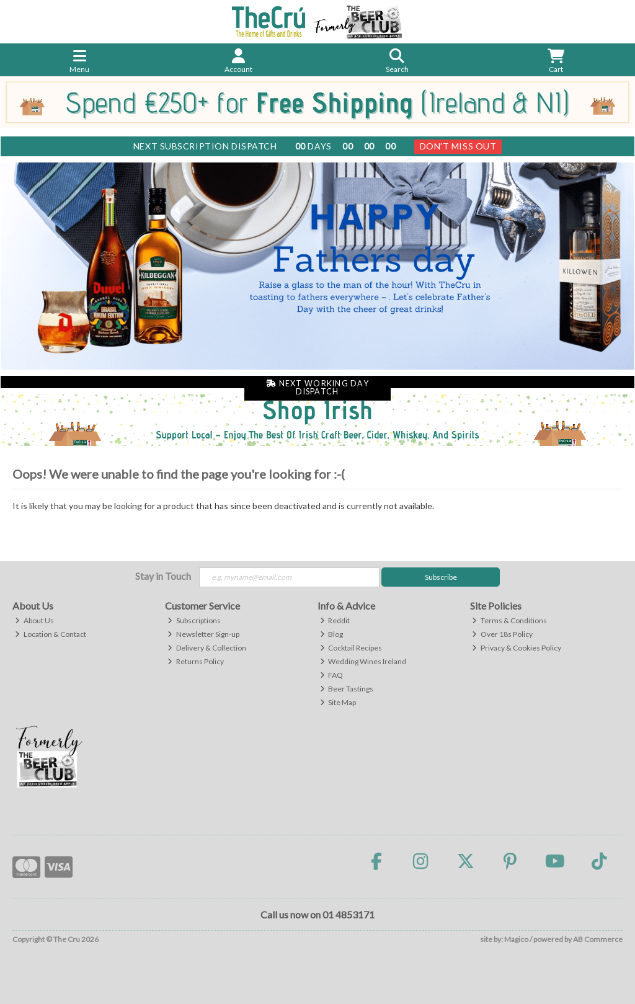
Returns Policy (195, 661)
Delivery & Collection (206, 647)
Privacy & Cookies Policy (516, 647)
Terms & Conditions (509, 620)
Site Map (338, 702)
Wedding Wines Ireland (363, 661)
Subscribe (441, 577)
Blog (332, 634)
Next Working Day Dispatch (317, 387)
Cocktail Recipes (351, 647)
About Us (34, 620)
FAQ (332, 675)
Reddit (335, 620)
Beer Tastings (347, 688)
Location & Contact (50, 634)
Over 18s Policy (502, 634)
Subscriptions (194, 620)
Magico (516, 939)
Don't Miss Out (458, 146)
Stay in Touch (163, 576)
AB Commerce (598, 939)
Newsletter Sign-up (203, 634)
